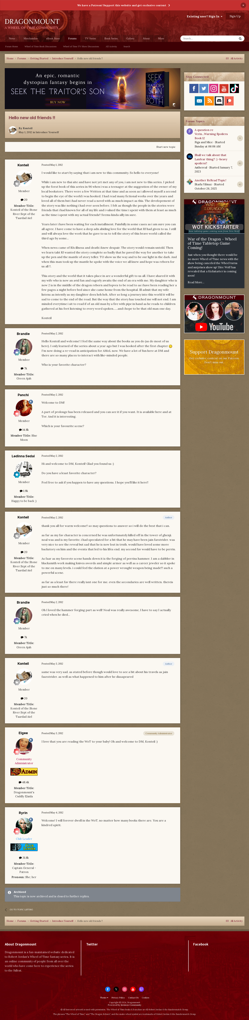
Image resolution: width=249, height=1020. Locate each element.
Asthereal (201, 167)
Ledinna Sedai (23, 456)
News (12, 38)
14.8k (24, 429)
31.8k (24, 857)
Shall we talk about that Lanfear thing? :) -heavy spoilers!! (211, 159)
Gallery (130, 38)
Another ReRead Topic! (210, 180)
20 (24, 199)
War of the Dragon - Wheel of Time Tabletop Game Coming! (212, 243)
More (161, 38)
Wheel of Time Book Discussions (41, 46)
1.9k (24, 491)
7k (24, 368)
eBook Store (53, 38)
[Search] (200, 38)
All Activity (111, 46)
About (146, 38)
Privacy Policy (118, 997)
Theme (104, 997)
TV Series (90, 38)
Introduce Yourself (47, 132)
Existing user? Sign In (204, 16)
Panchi (23, 395)
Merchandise (31, 38)
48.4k (24, 782)
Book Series (111, 38)
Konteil (28, 128)
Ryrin (23, 813)
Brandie (23, 334)
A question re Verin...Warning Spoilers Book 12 (211, 134)
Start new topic (165, 147)
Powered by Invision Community (124, 1005)
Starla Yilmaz (203, 184)
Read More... (196, 282)
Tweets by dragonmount (102, 951)
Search (126, 46)
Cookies (145, 997)
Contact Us (133, 997)
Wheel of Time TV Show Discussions (81, 46)
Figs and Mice (204, 142)
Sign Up (235, 16)
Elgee (23, 733)
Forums (72, 39)
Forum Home (11, 46)
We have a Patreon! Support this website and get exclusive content (121, 5)
